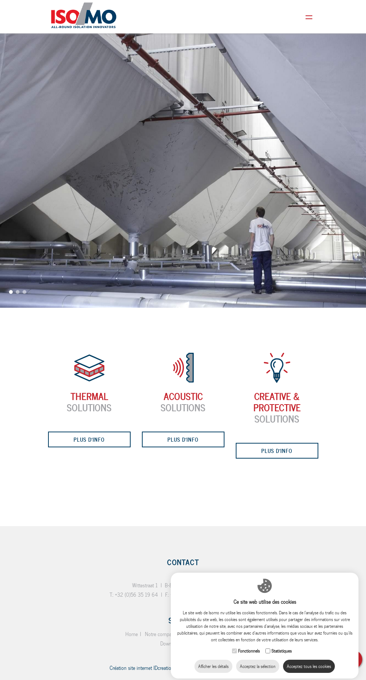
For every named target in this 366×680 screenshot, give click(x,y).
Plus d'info (89, 439)
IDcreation (142, 667)
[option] (183, 154)
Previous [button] (9, 343)
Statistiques (281, 644)
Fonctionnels (249, 644)
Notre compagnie (162, 634)
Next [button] (356, 336)
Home (131, 634)
